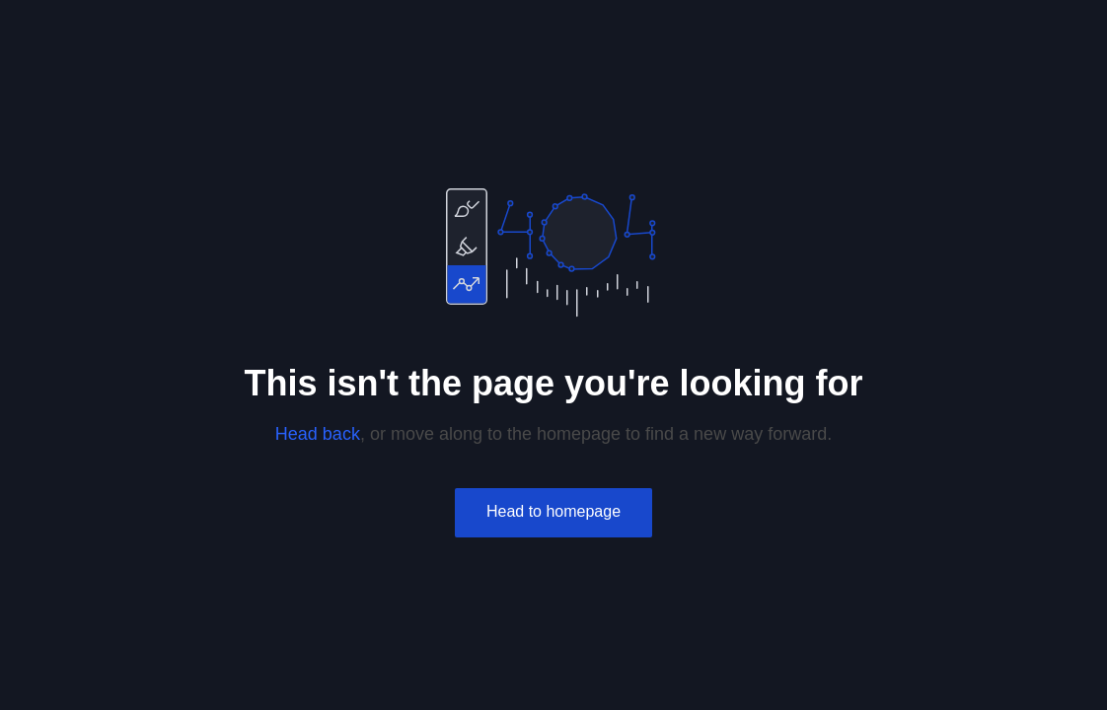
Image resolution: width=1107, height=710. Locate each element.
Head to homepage (553, 511)
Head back (317, 434)
